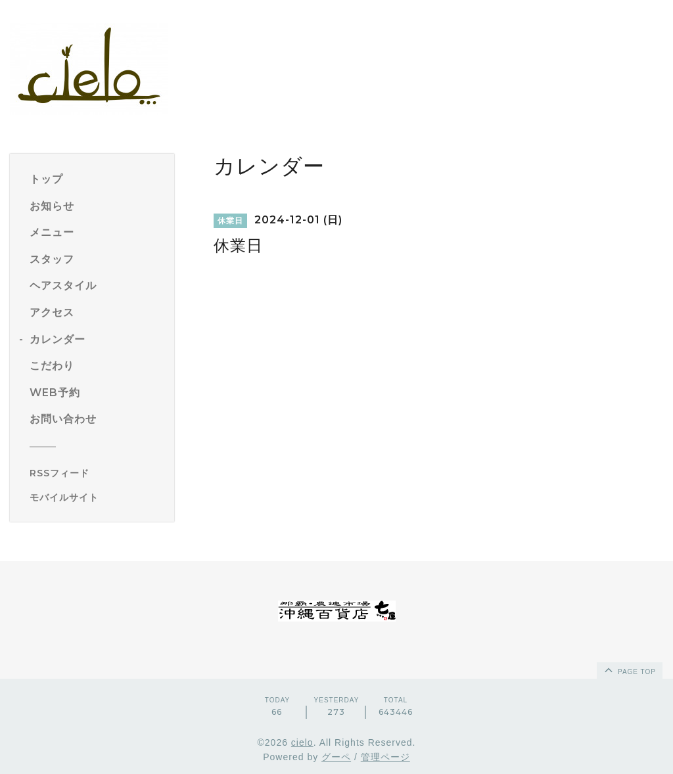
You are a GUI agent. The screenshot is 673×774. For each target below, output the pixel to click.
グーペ (336, 757)
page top (629, 669)
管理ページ (385, 757)
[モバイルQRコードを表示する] (97, 497)
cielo (302, 742)
